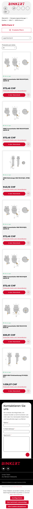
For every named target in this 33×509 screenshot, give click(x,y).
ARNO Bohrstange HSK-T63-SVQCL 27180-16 (16, 178)
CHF (5, 12)
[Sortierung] (16, 38)
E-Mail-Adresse (9, 429)
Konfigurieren (17, 498)
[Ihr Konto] (18, 8)
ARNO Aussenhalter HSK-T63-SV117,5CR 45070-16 (16, 129)
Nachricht (7, 435)
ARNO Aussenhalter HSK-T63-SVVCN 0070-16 (15, 326)
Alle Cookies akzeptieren (17, 506)
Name (6, 422)
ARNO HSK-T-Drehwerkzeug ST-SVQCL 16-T (15, 376)
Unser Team (6, 474)
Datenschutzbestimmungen (9, 482)
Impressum (20, 482)
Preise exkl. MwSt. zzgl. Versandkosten (14, 90)
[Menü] (5, 8)
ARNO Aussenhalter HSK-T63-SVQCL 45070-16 (15, 228)
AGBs (24, 482)
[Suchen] (14, 8)
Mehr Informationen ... (16, 494)
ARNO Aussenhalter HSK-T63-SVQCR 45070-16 (15, 277)
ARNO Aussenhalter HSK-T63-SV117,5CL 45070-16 (16, 80)
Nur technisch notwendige (17, 502)
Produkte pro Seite (8, 45)
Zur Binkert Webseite (9, 477)
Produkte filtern (16, 30)
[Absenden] (27, 455)
